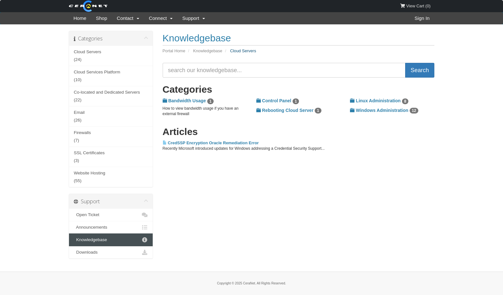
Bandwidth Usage (188, 101)
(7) (111, 136)
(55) (111, 176)
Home (79, 18)
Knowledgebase (207, 50)
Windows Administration (384, 111)
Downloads (111, 252)
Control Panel (277, 101)
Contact (128, 18)
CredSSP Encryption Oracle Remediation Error (211, 142)
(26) (111, 115)
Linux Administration (379, 101)
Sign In (422, 18)
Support (193, 18)
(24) (111, 55)
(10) (111, 75)
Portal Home (174, 50)
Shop (101, 18)
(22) (111, 95)
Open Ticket (111, 215)
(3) (111, 156)
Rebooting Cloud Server (288, 111)
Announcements (111, 227)
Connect (161, 18)
